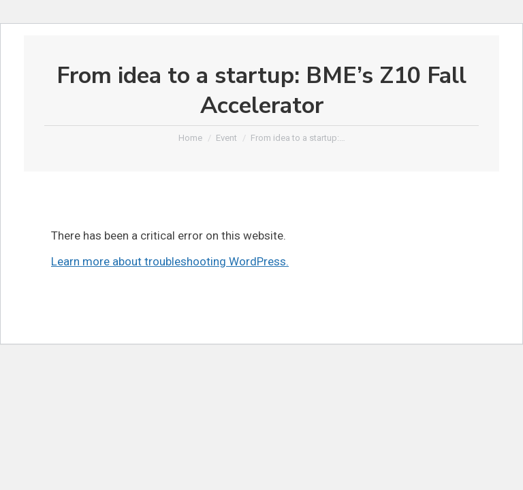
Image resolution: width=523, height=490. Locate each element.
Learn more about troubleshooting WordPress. (170, 261)
